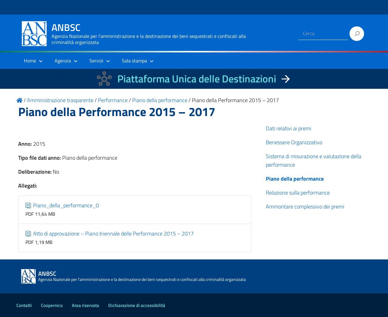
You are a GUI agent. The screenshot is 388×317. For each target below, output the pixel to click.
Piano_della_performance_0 (62, 205)
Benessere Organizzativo (294, 142)
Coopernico (52, 305)
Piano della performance (295, 179)
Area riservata (85, 305)
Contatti (24, 305)
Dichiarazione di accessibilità (136, 305)
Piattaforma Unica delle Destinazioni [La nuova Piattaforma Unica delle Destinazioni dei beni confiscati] (196, 78)
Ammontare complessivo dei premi (305, 206)
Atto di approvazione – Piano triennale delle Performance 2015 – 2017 (109, 233)
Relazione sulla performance (298, 193)
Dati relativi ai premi (288, 128)
